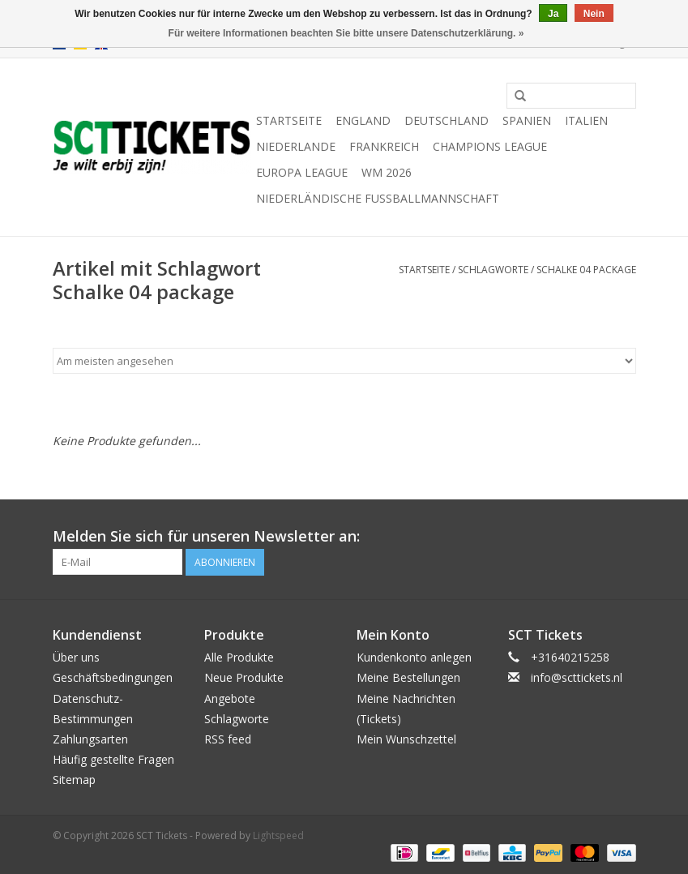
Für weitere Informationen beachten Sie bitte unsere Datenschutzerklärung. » (346, 33)
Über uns (76, 657)
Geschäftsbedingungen (113, 677)
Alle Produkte (239, 657)
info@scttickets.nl (576, 677)
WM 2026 (386, 172)
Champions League (490, 146)
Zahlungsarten (90, 739)
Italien (586, 120)
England (363, 120)
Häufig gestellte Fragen (113, 759)
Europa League (302, 172)
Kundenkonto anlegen (414, 657)
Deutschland (446, 120)
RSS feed (227, 739)
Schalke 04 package (586, 269)
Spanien (526, 120)
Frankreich (384, 146)
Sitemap (74, 779)
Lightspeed (278, 835)
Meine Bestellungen (408, 677)
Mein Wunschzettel (406, 739)
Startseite (289, 120)
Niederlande (295, 146)
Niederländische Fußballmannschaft (377, 198)
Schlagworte (493, 269)
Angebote (229, 698)
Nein (594, 13)
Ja (553, 13)
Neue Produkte (244, 677)
